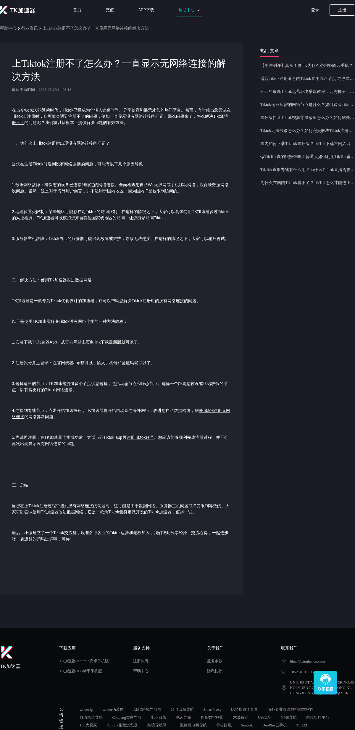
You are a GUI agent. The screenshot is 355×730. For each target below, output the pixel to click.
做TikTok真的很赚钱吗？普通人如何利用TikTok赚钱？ (307, 156)
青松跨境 (224, 725)
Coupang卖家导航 (126, 717)
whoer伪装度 (113, 709)
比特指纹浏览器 (244, 709)
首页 (77, 10)
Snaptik (247, 725)
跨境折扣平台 (317, 717)
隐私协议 (214, 671)
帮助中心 (189, 10)
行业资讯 (29, 28)
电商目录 (158, 717)
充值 (110, 10)
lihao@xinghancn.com (307, 661)
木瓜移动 (240, 717)
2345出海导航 (182, 709)
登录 (315, 10)
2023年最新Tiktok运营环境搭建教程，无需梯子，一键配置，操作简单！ (307, 91)
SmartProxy (212, 709)
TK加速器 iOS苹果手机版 (80, 671)
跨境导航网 (157, 725)
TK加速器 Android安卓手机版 (84, 661)
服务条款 (214, 661)
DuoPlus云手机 (274, 725)
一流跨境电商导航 (191, 725)
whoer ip (86, 709)
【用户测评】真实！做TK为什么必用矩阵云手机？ (306, 65)
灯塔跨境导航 (91, 717)
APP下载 (146, 10)
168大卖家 (88, 725)
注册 (342, 10)
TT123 (301, 725)
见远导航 (183, 717)
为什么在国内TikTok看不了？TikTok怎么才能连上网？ (307, 183)
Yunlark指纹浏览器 (122, 725)
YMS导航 (289, 717)
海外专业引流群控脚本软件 (290, 709)
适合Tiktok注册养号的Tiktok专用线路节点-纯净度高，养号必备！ (307, 78)
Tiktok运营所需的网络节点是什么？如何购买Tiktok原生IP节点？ (307, 104)
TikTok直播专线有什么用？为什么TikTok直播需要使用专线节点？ (307, 169)
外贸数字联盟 (212, 717)
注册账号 (141, 661)
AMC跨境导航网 (147, 709)
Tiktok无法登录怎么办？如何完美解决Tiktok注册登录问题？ (307, 130)
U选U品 (264, 717)
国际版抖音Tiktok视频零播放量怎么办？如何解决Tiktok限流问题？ (307, 117)
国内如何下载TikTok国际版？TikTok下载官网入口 (305, 143)
